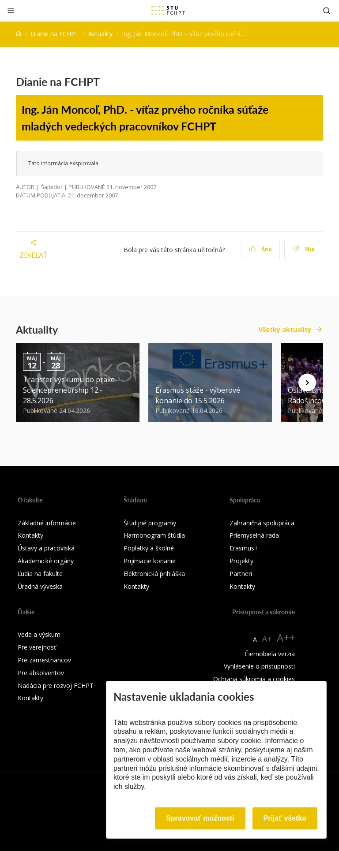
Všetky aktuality (285, 329)
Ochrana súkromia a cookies (254, 679)
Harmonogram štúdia (154, 535)
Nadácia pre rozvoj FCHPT (56, 685)
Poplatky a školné (149, 548)
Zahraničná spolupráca (262, 523)
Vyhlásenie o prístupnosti (259, 666)
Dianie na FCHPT (54, 34)
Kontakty (30, 535)
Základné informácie (47, 523)
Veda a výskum (39, 634)
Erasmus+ (244, 548)
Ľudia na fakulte (40, 573)
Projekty (241, 561)
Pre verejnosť (37, 647)
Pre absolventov (41, 673)
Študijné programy (150, 523)
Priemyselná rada (254, 535)
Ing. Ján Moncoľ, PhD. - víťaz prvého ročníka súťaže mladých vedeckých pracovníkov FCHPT (145, 117)
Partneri (241, 573)
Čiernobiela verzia (270, 654)
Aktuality (100, 34)
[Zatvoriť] (11, 10)
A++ (286, 637)
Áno (260, 249)
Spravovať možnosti (200, 818)
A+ (266, 638)
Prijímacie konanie (150, 561)
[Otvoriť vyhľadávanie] (326, 10)
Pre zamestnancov (44, 660)
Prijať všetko (285, 818)
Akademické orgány (46, 561)
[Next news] (307, 382)
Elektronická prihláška (154, 573)
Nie (304, 249)
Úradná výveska (40, 586)
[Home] (18, 34)
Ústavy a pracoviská (46, 548)
